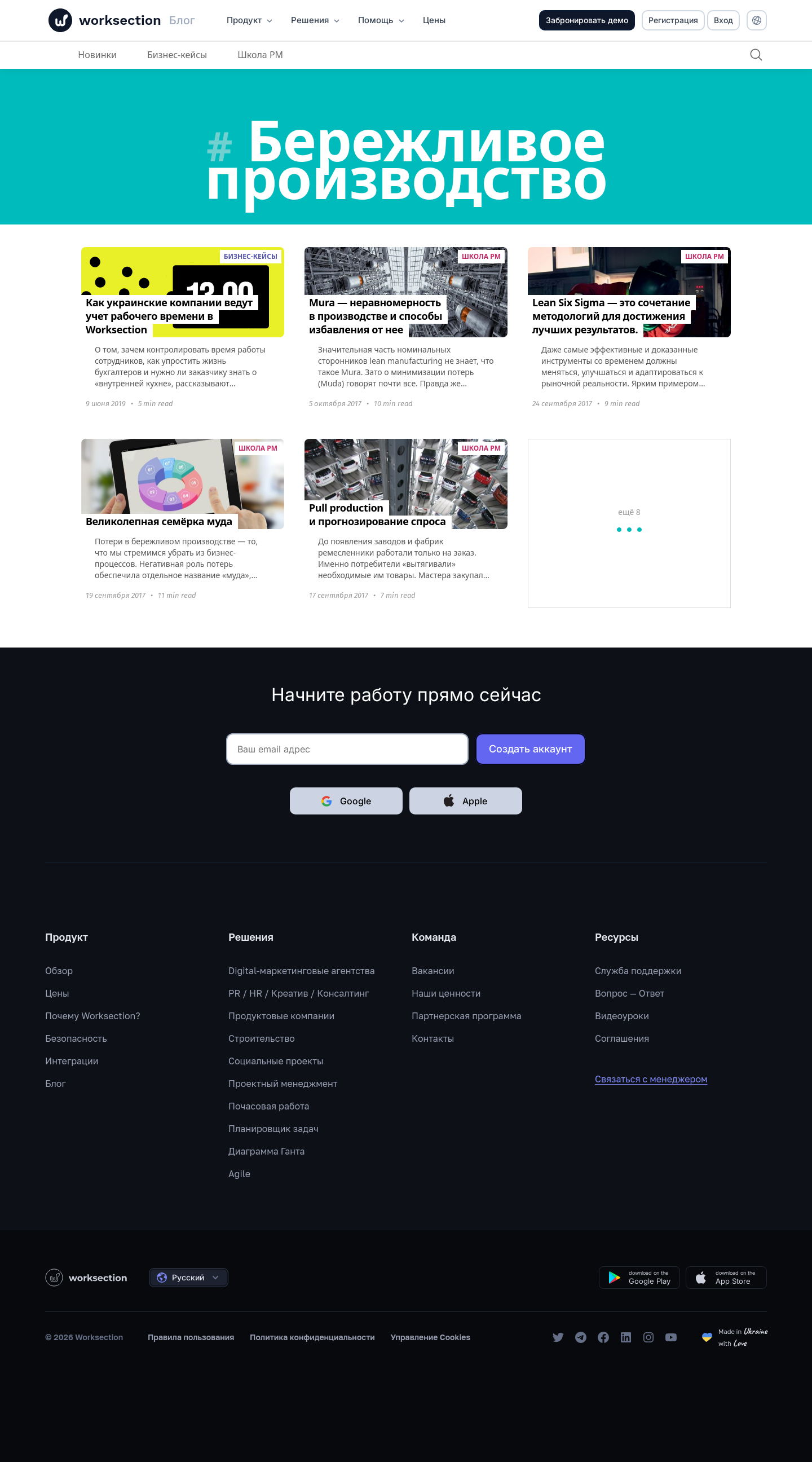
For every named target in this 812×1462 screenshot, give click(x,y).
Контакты (433, 1038)
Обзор (59, 970)
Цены (57, 993)
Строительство (261, 1038)
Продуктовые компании (281, 1015)
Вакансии (433, 970)
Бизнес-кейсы (176, 55)
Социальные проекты (276, 1061)
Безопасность (76, 1038)
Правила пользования (191, 1337)
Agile (239, 1173)
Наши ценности (446, 993)
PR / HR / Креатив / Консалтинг (298, 993)
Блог (55, 1083)
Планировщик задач (273, 1128)
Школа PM (260, 55)
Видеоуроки (622, 1015)
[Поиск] (755, 54)
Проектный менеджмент (283, 1083)
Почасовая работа (268, 1106)
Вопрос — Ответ (629, 993)
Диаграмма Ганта (266, 1151)
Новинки (96, 55)
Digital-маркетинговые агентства (301, 970)
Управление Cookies (431, 1337)
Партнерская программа (467, 1015)
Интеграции (72, 1061)
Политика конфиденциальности (312, 1337)
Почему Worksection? (92, 1015)
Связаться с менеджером (659, 1079)
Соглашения (622, 1038)
